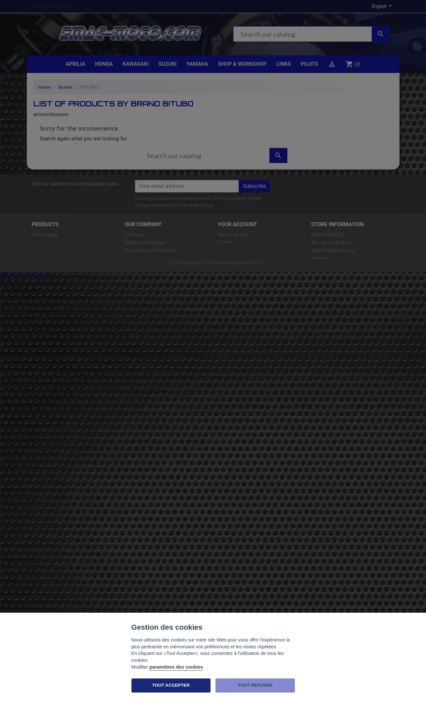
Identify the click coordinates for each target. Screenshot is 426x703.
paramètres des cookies (176, 667)
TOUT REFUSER (255, 685)
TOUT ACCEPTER (171, 685)
